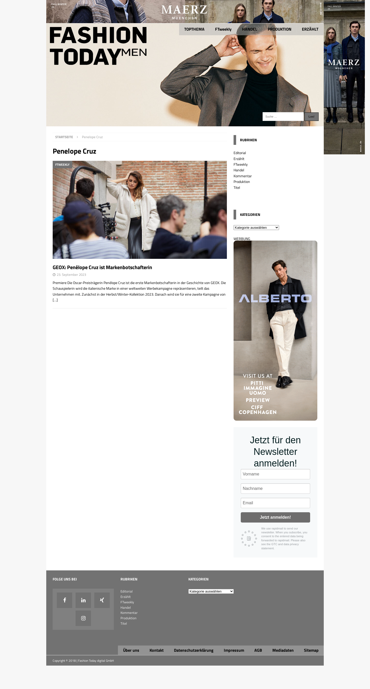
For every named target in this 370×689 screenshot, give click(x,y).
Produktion (242, 181)
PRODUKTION (279, 29)
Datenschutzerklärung (194, 650)
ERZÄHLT (310, 29)
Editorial (240, 152)
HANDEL (249, 29)
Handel (239, 170)
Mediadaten (283, 650)
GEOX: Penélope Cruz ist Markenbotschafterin (103, 267)
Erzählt (239, 158)
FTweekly (223, 29)
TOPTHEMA (194, 29)
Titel (237, 187)
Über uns (131, 650)
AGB (258, 650)
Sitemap (311, 650)
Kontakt (157, 650)
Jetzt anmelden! (275, 517)
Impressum (234, 650)
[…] (55, 300)
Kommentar (243, 176)
